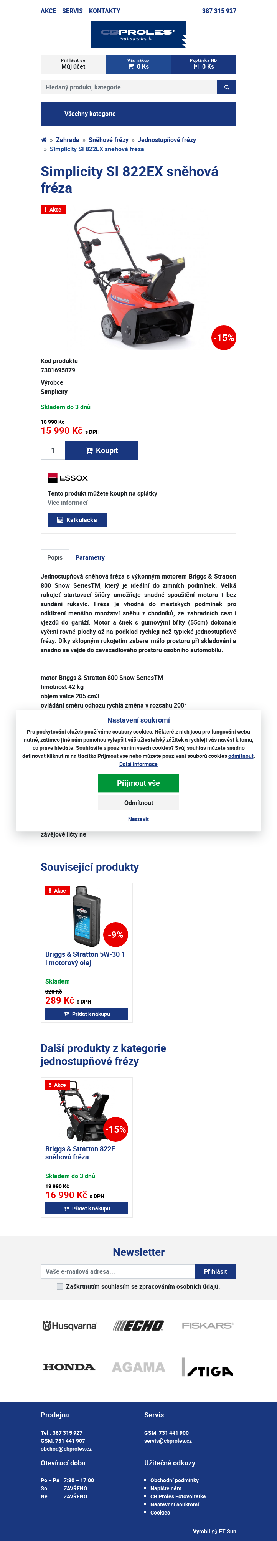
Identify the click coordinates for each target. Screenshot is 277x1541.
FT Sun (223, 1531)
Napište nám (165, 1488)
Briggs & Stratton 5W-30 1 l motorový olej (85, 958)
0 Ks (138, 64)
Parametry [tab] (90, 557)
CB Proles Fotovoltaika (178, 1496)
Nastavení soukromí (174, 1504)
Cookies (160, 1512)
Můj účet (73, 64)
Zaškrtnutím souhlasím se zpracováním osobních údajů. (143, 1286)
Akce (48, 11)
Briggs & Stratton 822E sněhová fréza (80, 1153)
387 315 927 (219, 11)
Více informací (67, 502)
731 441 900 (174, 1432)
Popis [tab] (55, 557)
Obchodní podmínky (174, 1480)
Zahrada (67, 140)
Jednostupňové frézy (167, 140)
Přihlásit (215, 1271)
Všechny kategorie (81, 114)
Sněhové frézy (109, 140)
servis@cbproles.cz (168, 1440)
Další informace (138, 763)
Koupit (101, 450)
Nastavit (138, 819)
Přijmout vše (138, 783)
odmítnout (241, 755)
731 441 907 (70, 1440)
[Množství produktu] (53, 450)
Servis (72, 11)
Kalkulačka (77, 520)
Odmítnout (138, 803)
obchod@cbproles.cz (66, 1448)
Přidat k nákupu (87, 1013)
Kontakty (104, 11)
